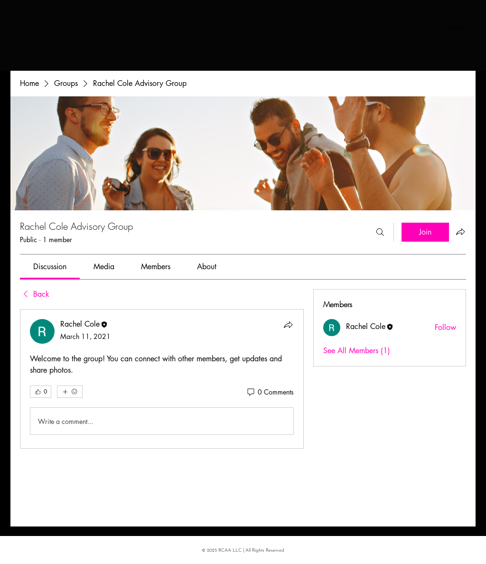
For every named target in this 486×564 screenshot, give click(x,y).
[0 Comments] (270, 392)
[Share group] (460, 231)
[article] (162, 379)
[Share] (288, 324)
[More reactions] (70, 391)
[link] (49, 267)
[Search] (380, 232)
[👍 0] (40, 391)
